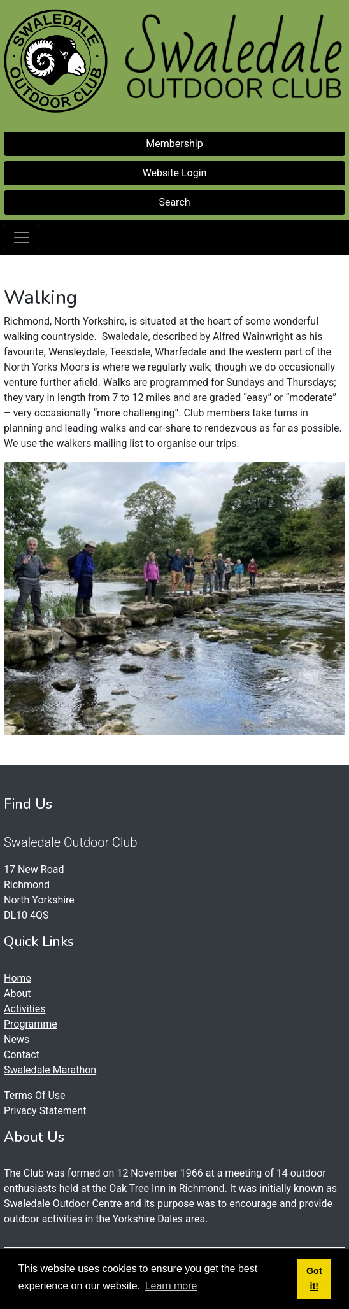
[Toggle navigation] (21, 237)
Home (17, 978)
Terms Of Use (35, 1095)
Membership (174, 144)
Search (174, 202)
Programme (30, 1024)
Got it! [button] (314, 1278)
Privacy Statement (45, 1111)
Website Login (175, 173)
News (16, 1039)
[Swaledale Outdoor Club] (56, 61)
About (17, 993)
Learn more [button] (171, 1285)
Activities (24, 1009)
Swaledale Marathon (50, 1070)
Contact (21, 1055)
